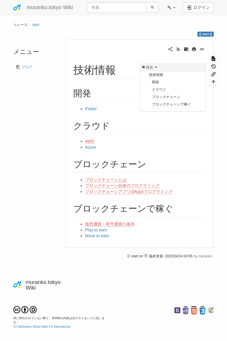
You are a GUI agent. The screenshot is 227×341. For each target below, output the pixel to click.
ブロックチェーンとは (106, 179)
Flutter (91, 108)
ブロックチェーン (166, 97)
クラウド (159, 89)
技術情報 (156, 75)
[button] (171, 7)
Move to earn (97, 235)
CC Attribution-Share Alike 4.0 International (41, 326)
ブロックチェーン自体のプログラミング (122, 185)
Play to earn (96, 230)
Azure (90, 147)
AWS (89, 141)
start (36, 25)
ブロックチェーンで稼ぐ (171, 104)
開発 (155, 82)
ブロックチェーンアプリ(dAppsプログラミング (129, 191)
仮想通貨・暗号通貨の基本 (110, 224)
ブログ (27, 67)
